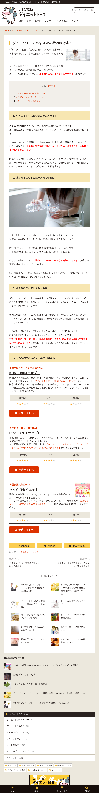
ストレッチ (59, 758)
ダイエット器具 (29, 753)
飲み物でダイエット (18, 720)
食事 (28, 20)
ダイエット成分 (48, 753)
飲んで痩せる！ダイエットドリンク (26, 31)
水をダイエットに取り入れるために (33, 97)
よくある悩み (61, 20)
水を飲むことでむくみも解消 (30, 101)
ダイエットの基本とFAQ (20, 707)
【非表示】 (52, 85)
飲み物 (37, 20)
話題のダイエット (67, 753)
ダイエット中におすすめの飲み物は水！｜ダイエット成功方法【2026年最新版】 (33, 2)
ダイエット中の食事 (18, 714)
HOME (6, 31)
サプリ (47, 20)
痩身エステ (12, 753)
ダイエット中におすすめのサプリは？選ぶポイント (24, 568)
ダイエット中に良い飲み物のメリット (34, 93)
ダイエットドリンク (31, 556)
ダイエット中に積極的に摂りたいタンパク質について (74, 568)
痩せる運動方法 (16, 733)
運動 (21, 20)
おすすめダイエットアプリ (21, 739)
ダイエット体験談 (15, 745)
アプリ (74, 20)
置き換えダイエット (40, 758)
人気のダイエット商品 (17, 758)
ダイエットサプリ (17, 726)
